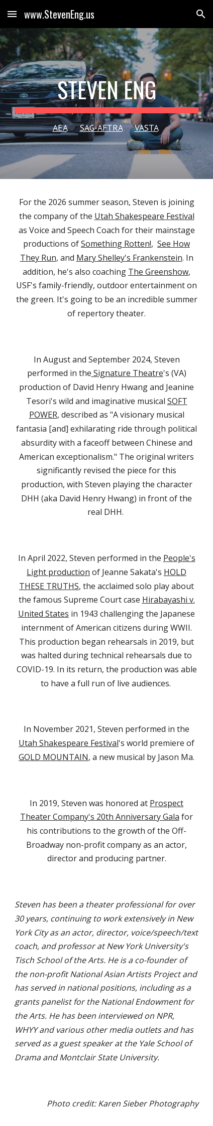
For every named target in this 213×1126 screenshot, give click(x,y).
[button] (12, 14)
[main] (107, 103)
